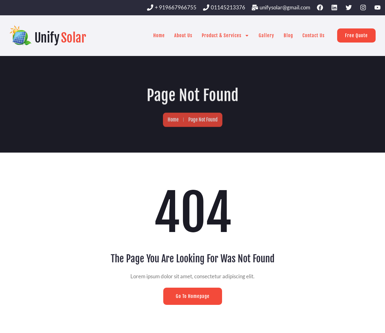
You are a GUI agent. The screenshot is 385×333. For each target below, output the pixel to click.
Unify (46, 38)
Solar (73, 38)
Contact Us (313, 35)
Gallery (266, 35)
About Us (183, 35)
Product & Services (225, 35)
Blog (288, 35)
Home (159, 35)
